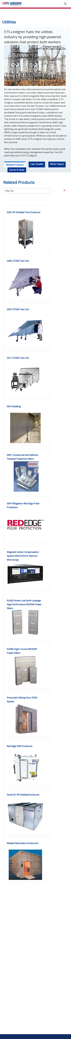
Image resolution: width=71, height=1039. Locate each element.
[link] (23, 223)
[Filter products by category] (27, 190)
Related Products (14, 164)
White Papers (57, 164)
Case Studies (36, 164)
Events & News (16, 169)
